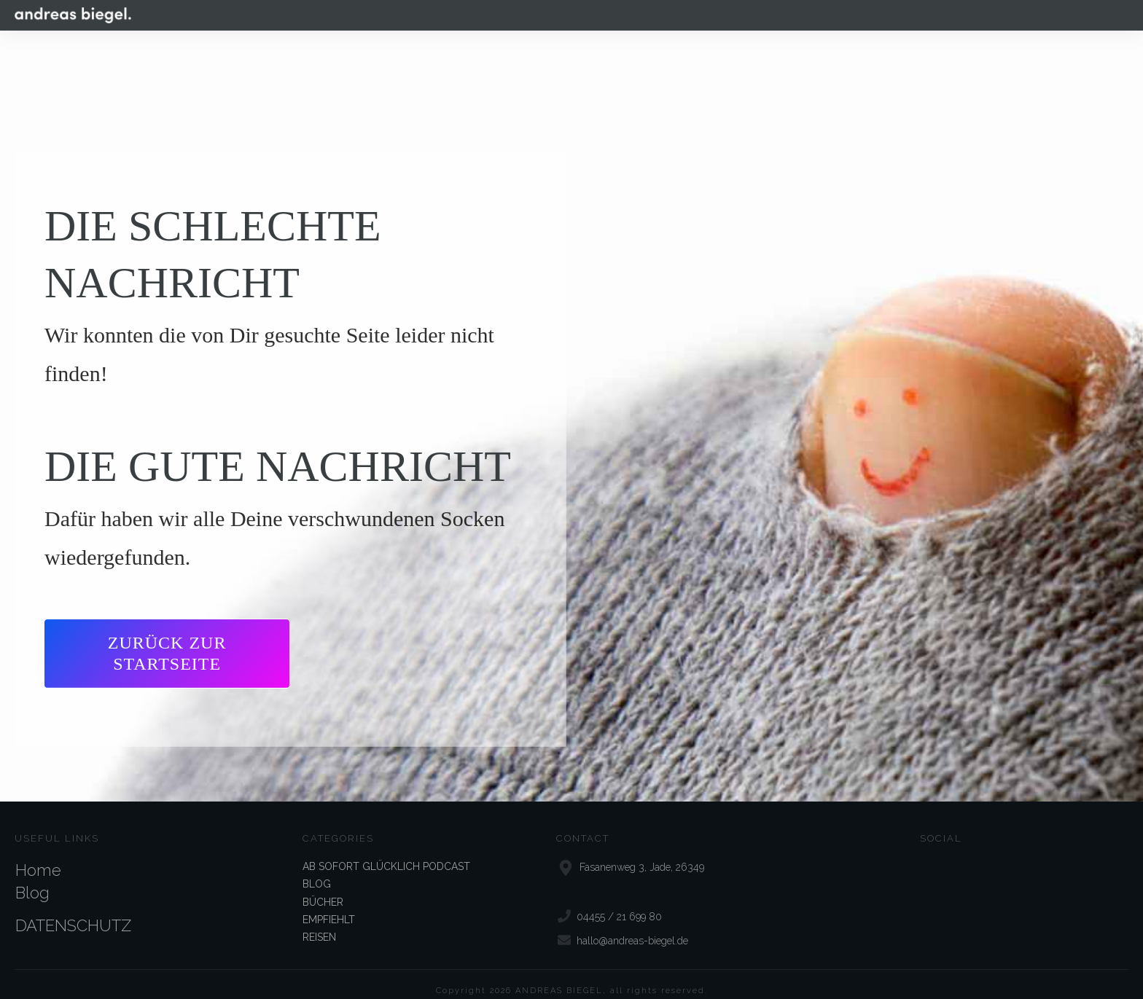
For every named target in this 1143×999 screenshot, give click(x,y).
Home (38, 856)
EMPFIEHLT (329, 906)
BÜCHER (323, 888)
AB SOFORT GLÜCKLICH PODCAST (386, 853)
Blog (32, 879)
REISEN (319, 924)
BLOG (317, 871)
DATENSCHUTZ (73, 912)
